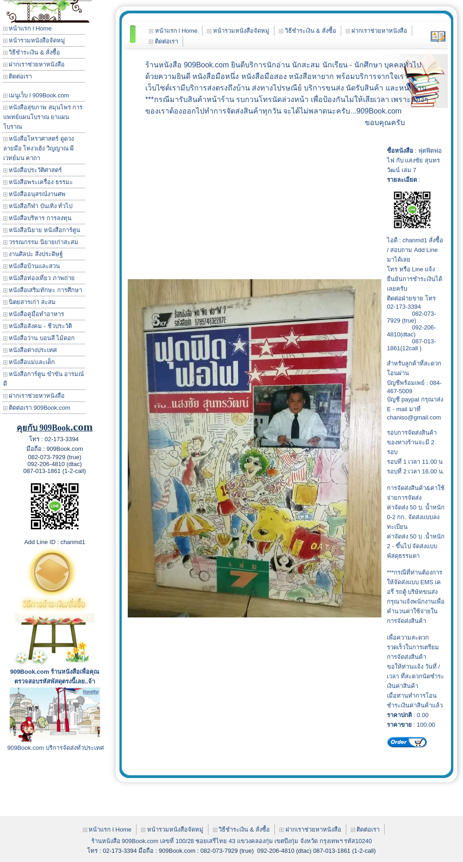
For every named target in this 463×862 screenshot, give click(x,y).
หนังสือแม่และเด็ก (29, 362)
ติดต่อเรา (17, 76)
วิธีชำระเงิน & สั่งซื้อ (31, 52)
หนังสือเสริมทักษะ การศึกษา (42, 290)
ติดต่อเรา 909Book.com (37, 407)
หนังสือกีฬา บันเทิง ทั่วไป (38, 206)
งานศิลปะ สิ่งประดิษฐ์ (33, 254)
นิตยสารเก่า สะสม (29, 302)
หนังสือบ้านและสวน (31, 266)
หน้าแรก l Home (27, 28)
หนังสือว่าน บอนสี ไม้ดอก (39, 338)
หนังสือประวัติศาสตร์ (32, 170)
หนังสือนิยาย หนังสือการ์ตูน (41, 230)
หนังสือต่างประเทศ (30, 350)
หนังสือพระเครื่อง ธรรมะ (38, 182)
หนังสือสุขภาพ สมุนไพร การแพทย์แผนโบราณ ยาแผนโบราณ (43, 117)
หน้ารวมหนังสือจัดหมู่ (34, 40)
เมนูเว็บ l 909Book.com (36, 95)
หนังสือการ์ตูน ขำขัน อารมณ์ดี (43, 379)
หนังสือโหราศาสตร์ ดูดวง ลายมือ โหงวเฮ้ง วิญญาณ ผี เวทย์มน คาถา (38, 148)
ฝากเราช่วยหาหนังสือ (34, 64)
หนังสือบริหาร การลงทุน (37, 218)
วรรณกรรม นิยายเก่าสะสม (40, 242)
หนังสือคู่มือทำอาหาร (34, 314)
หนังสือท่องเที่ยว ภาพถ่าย (39, 278)
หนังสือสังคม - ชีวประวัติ (37, 326)
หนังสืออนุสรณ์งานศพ (34, 194)
